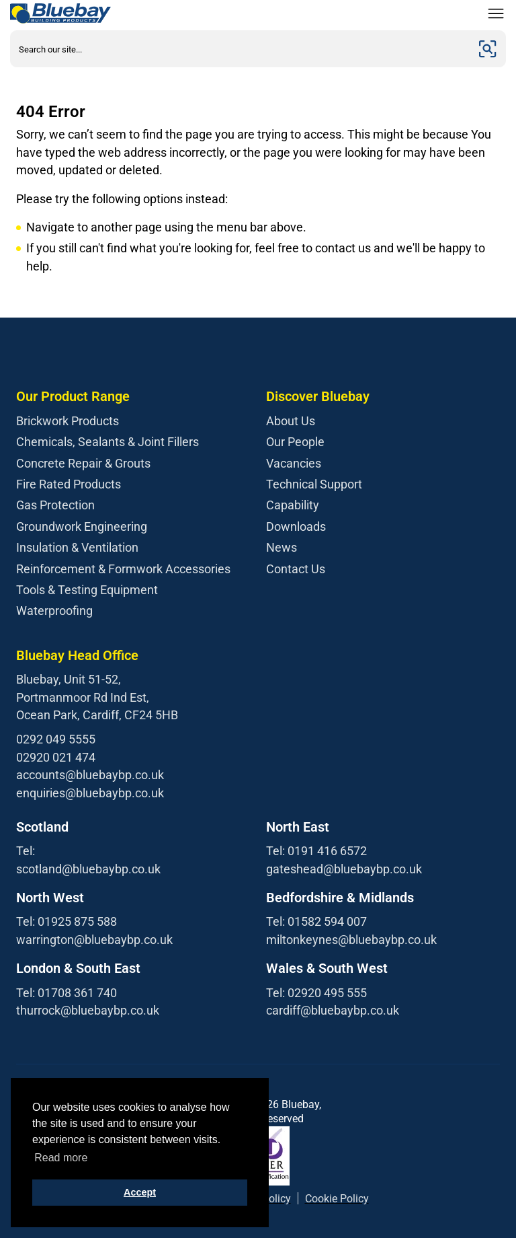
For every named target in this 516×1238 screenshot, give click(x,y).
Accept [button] (140, 1192)
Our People (295, 442)
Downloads (296, 526)
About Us (290, 421)
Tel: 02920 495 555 (316, 993)
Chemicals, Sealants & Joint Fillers (107, 442)
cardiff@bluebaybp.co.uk (332, 1010)
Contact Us (295, 569)
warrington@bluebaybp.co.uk (94, 940)
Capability (292, 505)
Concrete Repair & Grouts (83, 463)
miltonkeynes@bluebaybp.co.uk (351, 940)
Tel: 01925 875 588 (66, 921)
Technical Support (314, 484)
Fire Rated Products (68, 484)
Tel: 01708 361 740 (66, 993)
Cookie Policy (337, 1198)
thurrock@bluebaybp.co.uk (87, 1010)
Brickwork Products (67, 421)
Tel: (25, 851)
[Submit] (488, 48)
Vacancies (293, 463)
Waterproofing (54, 611)
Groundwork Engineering (81, 526)
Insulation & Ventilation (77, 547)
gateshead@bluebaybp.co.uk (344, 869)
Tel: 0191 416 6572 (316, 851)
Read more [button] (60, 1157)
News (281, 547)
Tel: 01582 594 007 (316, 921)
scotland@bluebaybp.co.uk (88, 869)
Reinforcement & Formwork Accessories (123, 569)
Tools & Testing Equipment (87, 590)
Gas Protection (55, 505)
